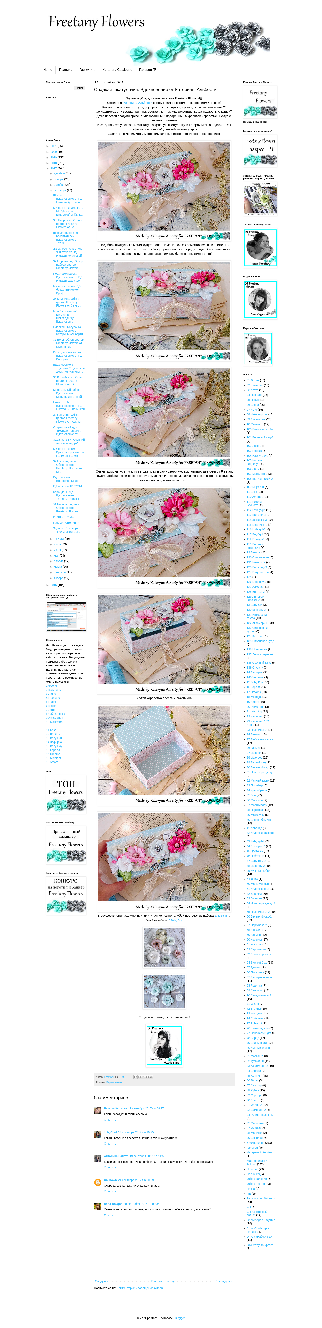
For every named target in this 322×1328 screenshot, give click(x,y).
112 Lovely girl (256, 510)
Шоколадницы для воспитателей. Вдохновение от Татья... (65, 238)
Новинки (252, 1169)
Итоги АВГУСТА (63, 517)
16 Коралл (53, 750)
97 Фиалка (254, 1128)
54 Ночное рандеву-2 (261, 903)
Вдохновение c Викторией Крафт (66, 479)
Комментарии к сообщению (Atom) (140, 1288)
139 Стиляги (255, 667)
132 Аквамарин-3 (258, 623)
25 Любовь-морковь (260, 739)
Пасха (251, 1188)
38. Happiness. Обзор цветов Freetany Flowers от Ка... (67, 224)
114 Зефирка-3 (257, 519)
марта (58, 566)
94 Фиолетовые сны (260, 1114)
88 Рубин (253, 1090)
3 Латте (51, 693)
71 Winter (253, 1003)
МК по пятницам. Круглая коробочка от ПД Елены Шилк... (69, 452)
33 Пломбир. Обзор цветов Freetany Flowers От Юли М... (68, 418)
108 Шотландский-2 (260, 478)
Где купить (87, 69)
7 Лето (50, 709)
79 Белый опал (257, 1042)
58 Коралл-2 (255, 929)
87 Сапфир (254, 1085)
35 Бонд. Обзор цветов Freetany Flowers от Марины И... (68, 343)
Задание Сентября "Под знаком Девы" (67, 530)
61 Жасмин (254, 944)
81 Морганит (255, 1056)
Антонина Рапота (116, 1156)
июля (58, 544)
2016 (54, 585)
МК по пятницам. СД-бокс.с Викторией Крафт (67, 290)
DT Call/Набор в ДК (260, 1236)
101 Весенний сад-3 (260, 437)
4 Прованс (53, 697)
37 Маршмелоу (257, 805)
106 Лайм (253, 468)
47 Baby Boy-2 (256, 860)
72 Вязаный (254, 1008)
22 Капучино (255, 716)
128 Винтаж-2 (256, 591)
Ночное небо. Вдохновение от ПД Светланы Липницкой (69, 406)
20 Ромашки (255, 706)
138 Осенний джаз (259, 662)
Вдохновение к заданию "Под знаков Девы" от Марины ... (69, 368)
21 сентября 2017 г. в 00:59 (136, 1180)
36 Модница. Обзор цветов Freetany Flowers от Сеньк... (67, 302)
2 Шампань (53, 689)
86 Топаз (252, 1080)
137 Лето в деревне (260, 654)
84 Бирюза (254, 1070)
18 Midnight (53, 758)
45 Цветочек (255, 851)
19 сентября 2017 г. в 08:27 (146, 1108)
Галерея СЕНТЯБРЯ (67, 522)
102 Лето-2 (254, 445)
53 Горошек (254, 898)
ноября (59, 179)
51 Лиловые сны (258, 888)
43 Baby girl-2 (255, 841)
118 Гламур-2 (256, 539)
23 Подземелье (257, 729)
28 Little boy (254, 757)
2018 (54, 163)
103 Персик (254, 450)
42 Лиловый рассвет (260, 833)
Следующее (103, 1281)
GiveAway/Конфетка (260, 1245)
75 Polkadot (254, 1023)
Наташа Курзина (115, 1108)
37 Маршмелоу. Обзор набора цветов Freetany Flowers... (68, 264)
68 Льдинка (254, 985)
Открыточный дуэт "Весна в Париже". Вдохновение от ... (67, 431)
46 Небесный (255, 856)
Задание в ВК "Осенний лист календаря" (69, 441)
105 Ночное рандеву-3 (254, 462)
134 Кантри (254, 636)
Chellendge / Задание (261, 1220)
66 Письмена (255, 972)
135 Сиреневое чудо (260, 641)
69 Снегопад (255, 990)
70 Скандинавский (259, 995)
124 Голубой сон (258, 572)
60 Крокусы (254, 939)
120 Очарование (258, 557)
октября (59, 184)
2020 (54, 151)
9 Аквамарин (54, 717)
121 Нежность (256, 562)
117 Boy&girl (255, 534)
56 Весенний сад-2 (259, 916)
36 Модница (255, 800)
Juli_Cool (110, 1132)
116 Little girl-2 (256, 529)
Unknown (110, 1180)
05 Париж (253, 399)
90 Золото (253, 1100)
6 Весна (51, 705)
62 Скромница (256, 949)
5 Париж (51, 701)
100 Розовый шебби (260, 429)
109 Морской (255, 487)
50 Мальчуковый (258, 883)
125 (249, 577)
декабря (60, 173)
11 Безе (51, 730)
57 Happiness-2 (257, 925)
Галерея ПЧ (148, 69)
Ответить (110, 1119)
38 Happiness (255, 810)
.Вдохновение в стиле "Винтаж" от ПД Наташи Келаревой (67, 252)
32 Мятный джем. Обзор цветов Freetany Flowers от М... (67, 466)
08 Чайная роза (257, 414)
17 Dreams (53, 754)
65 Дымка (253, 967)
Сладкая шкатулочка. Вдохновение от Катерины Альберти (68, 330)
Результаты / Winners (261, 1198)
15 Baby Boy (175, 920)
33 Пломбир (255, 785)
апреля (59, 561)
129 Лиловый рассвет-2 (255, 598)
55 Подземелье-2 (258, 911)
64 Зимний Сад (257, 962)
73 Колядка (254, 1013)
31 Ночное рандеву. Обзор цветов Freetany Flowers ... (67, 508)
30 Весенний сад (258, 767)
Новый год (254, 1174)
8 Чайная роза (55, 713)
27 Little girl (221, 915)
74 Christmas (255, 1018)
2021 (54, 146)
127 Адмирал (255, 586)
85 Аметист (254, 1075)
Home (47, 69)
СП (249, 1206)
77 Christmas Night (259, 1033)
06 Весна (253, 404)
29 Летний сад (256, 762)
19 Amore (52, 762)
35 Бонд (252, 795)
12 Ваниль (53, 733)
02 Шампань (255, 385)
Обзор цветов (256, 1183)
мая (57, 555)
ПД (249, 1193)
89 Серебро (254, 1095)
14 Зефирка (54, 742)
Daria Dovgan (113, 1204)
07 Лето (252, 409)
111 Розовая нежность (255, 503)
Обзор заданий (257, 1178)
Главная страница (163, 1281)
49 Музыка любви (258, 870)
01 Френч (253, 380)
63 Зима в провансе (260, 954)
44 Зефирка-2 (256, 846)
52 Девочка (254, 893)
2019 (54, 157)
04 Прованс (254, 395)
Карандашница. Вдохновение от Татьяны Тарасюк (66, 495)
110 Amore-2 (255, 496)
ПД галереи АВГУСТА (67, 486)
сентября (60, 190)
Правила (65, 69)
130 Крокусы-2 (256, 609)
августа (59, 538)
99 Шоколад (255, 1137)
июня (58, 550)
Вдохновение (114, 1082)
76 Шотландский (258, 1028)
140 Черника (255, 677)
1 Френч (51, 685)
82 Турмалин (255, 1061)
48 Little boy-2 (256, 865)
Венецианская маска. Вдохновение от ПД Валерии (67, 355)
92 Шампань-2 (256, 1109)
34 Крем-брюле (257, 790)
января (59, 578)
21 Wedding (254, 711)
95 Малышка (255, 1123)
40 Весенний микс (259, 819)
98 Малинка (255, 1132)
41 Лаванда (254, 828)
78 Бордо (253, 1038)
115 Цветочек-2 (257, 524)
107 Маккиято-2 (257, 473)
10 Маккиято (54, 722)
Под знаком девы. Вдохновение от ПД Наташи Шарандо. (67, 277)
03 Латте (253, 390)
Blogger (180, 1318)
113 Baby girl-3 (256, 514)
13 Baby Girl (54, 738)
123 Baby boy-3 (257, 567)
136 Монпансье (257, 649)
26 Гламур (254, 747)
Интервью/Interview (260, 1152)
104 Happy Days (257, 455)
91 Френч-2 (254, 1105)
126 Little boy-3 (257, 581)
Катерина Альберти (138, 102)
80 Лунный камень (259, 1047)
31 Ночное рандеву (260, 772)
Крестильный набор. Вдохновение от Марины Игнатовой (67, 393)
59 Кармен (254, 934)
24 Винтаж (254, 734)
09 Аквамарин (256, 419)
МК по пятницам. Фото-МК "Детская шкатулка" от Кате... (68, 211)
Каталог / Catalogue (117, 69)
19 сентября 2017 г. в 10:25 (136, 1132)
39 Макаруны (255, 814)
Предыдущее (224, 1281)
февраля (60, 572)
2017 (54, 168)
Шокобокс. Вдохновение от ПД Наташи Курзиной (67, 199)
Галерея (252, 1147)
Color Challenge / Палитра (258, 1230)
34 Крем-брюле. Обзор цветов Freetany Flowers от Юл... (68, 381)
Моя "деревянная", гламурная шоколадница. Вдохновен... (65, 316)
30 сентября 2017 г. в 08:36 (141, 1204)
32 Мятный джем (258, 780)
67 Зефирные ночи (259, 977)
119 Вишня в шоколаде (255, 546)
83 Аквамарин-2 (257, 1065)
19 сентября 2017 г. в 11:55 (147, 1156)
